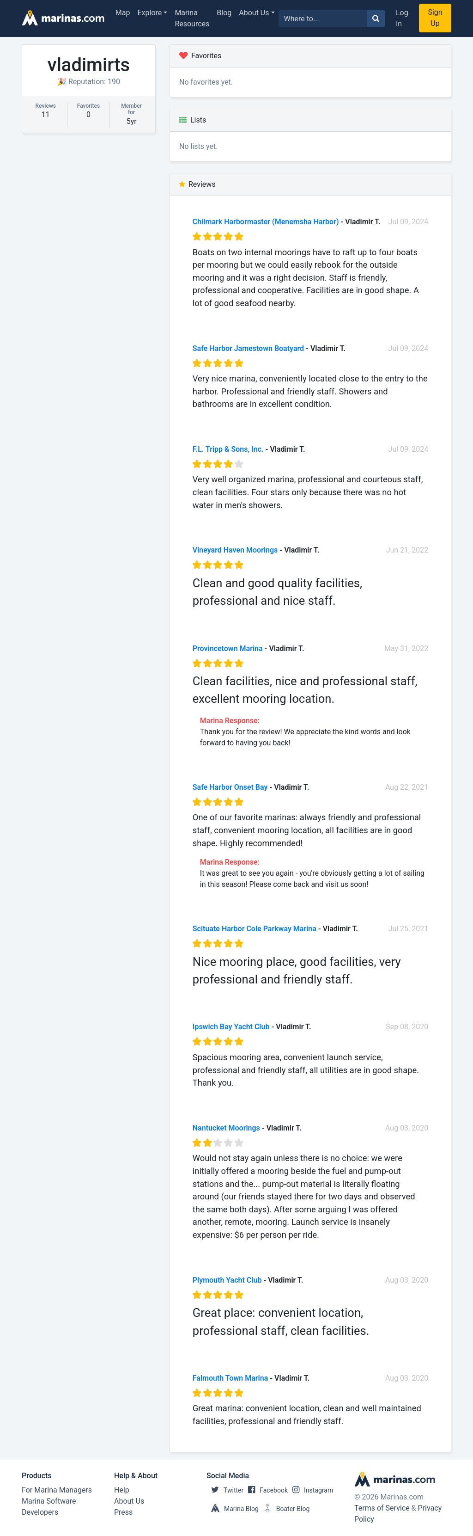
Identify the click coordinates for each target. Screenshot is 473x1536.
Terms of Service (382, 1508)
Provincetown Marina (228, 648)
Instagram (310, 1490)
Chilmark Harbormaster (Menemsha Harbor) (266, 221)
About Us (254, 12)
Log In (402, 18)
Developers (40, 1512)
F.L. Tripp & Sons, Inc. (228, 449)
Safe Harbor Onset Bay (230, 787)
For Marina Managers (57, 1490)
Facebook (265, 1490)
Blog (224, 12)
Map (122, 12)
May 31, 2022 (406, 648)
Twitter (224, 1490)
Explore (150, 12)
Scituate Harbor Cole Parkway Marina (254, 928)
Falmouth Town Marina (230, 1378)
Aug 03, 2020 (406, 1128)
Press (123, 1512)
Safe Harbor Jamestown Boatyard (248, 348)
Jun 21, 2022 (407, 550)
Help (121, 1490)
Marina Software (49, 1501)
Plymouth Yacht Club (227, 1280)
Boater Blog (284, 1508)
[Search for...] (323, 18)
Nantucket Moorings (226, 1128)
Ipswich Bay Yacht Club (231, 1026)
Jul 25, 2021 (408, 928)
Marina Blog (232, 1508)
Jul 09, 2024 (408, 221)
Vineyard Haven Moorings (235, 550)
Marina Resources (192, 18)
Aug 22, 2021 (406, 787)
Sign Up (435, 18)
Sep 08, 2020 (407, 1026)
